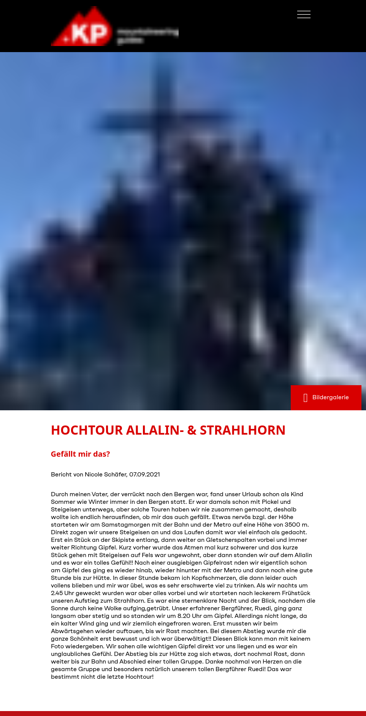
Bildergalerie (326, 398)
